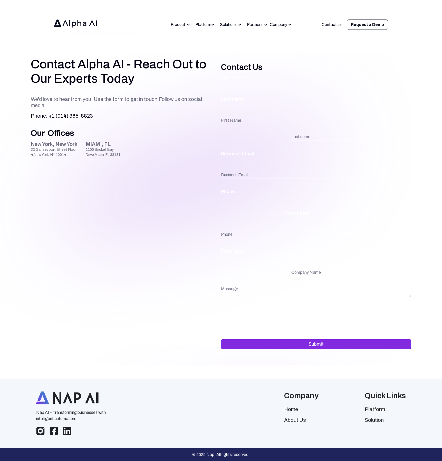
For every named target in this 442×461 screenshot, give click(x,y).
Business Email (237, 153)
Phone (228, 191)
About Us (295, 424)
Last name (232, 99)
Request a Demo (367, 24)
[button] (180, 24)
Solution (374, 424)
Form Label (297, 213)
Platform (375, 413)
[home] (77, 24)
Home (291, 413)
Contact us (332, 24)
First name (232, 77)
